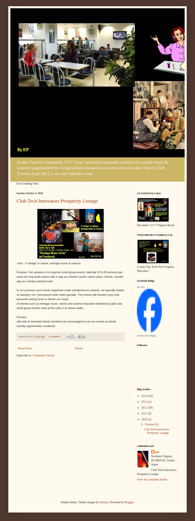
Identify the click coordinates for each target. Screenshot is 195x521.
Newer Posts (25, 348)
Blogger (128, 502)
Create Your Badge (146, 335)
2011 (144, 413)
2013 (144, 401)
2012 (144, 407)
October (150, 424)
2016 (144, 396)
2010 (144, 419)
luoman (104, 502)
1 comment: (54, 336)
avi (157, 452)
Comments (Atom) (43, 355)
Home (78, 348)
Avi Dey (141, 287)
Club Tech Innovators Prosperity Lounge (57, 201)
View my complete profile (152, 479)
